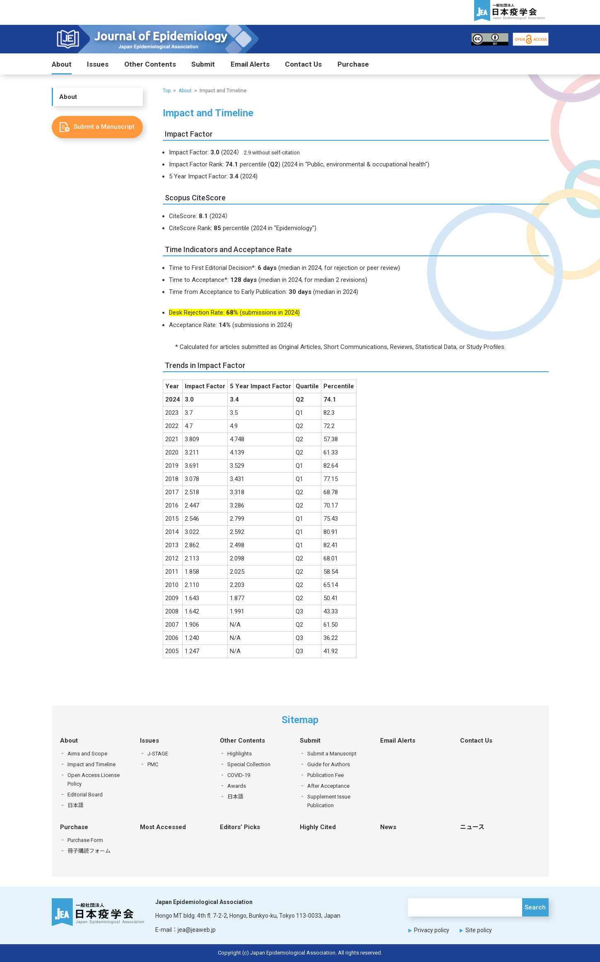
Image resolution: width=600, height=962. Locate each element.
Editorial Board (85, 794)
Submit (203, 64)
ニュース (472, 827)
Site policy (478, 930)
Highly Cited (318, 827)
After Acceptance (328, 786)
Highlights (239, 753)
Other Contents (150, 64)
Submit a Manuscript (332, 753)
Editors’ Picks (240, 827)
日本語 (75, 805)
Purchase (353, 64)
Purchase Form (85, 840)
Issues (97, 64)
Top (167, 91)
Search (535, 907)
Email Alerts (250, 64)
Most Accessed (163, 827)
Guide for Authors (328, 764)
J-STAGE (157, 753)
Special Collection (248, 764)
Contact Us (303, 64)
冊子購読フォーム (89, 851)
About (62, 64)
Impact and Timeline (91, 764)
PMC (152, 764)
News (388, 827)
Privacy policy (431, 930)
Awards (236, 786)
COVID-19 (238, 775)
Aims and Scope (87, 753)
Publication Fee (325, 775)
